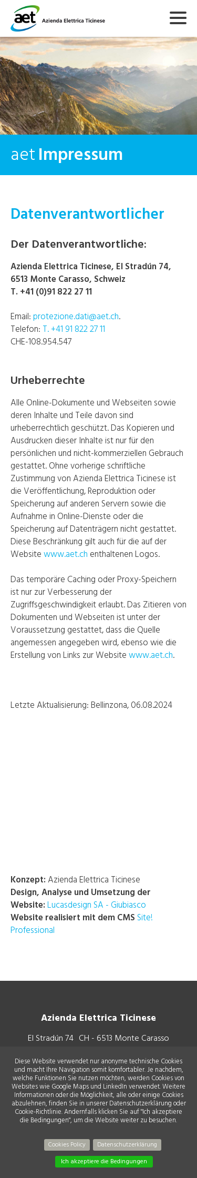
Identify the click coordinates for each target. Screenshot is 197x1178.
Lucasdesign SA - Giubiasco (96, 905)
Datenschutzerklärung (127, 1145)
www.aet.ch (66, 554)
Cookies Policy (67, 1145)
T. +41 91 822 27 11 (74, 329)
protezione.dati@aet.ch (76, 316)
